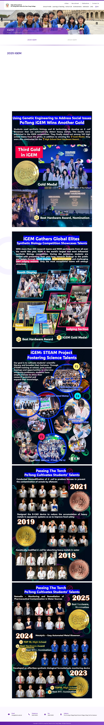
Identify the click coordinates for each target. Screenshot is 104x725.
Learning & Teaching (58, 6)
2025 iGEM (31, 40)
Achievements (77, 6)
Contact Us (95, 3)
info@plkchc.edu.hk (17, 715)
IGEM (25, 32)
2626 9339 (51, 715)
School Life (69, 6)
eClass (67, 3)
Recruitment (75, 3)
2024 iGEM (72, 40)
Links (91, 6)
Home (9, 32)
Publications (85, 3)
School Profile (47, 6)
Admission (86, 6)
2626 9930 (35, 715)
